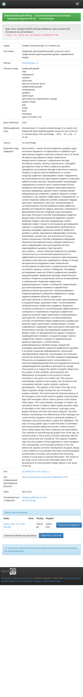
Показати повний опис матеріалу (20, 535)
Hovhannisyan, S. (30, 63)
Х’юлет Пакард (33, 581)
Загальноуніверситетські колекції (52, 15)
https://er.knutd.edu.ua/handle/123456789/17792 (44, 477)
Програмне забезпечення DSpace (17, 578)
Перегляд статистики (51, 535)
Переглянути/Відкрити (69, 525)
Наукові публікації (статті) (34, 497)
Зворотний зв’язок (51, 581)
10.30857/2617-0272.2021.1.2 (36, 471)
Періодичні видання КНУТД (21, 18)
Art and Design (46, 18)
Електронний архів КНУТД (18, 15)
